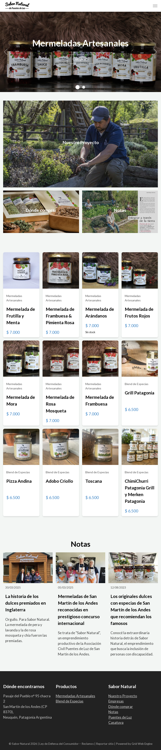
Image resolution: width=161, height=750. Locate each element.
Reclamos (88, 743)
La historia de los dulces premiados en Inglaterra (25, 603)
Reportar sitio (105, 743)
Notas (113, 712)
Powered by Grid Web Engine (134, 743)
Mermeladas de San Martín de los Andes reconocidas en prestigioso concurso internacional (79, 610)
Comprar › (80, 59)
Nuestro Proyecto (122, 696)
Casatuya (115, 722)
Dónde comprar (120, 706)
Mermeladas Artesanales (75, 696)
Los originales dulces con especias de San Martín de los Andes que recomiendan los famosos (131, 610)
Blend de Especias (69, 701)
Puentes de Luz (120, 717)
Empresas (116, 701)
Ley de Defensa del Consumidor (59, 743)
